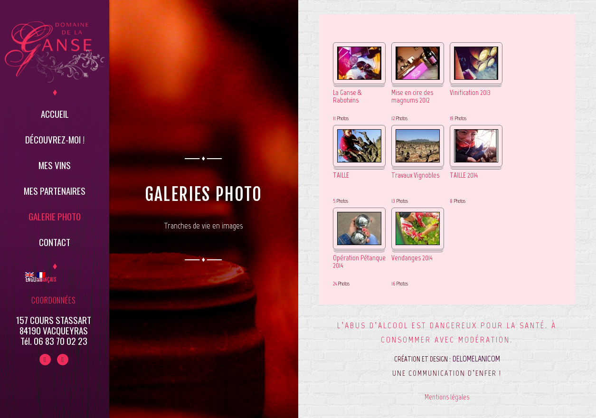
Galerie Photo (54, 216)
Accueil (55, 113)
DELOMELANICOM (476, 358)
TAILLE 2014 (464, 175)
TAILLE (341, 175)
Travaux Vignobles (415, 175)
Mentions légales (447, 396)
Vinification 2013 (470, 93)
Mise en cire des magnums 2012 (412, 97)
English (29, 277)
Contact (54, 241)
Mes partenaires (54, 190)
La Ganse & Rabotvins (347, 97)
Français (40, 277)
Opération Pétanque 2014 (359, 262)
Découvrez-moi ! (55, 139)
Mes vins (54, 164)
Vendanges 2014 (412, 258)
